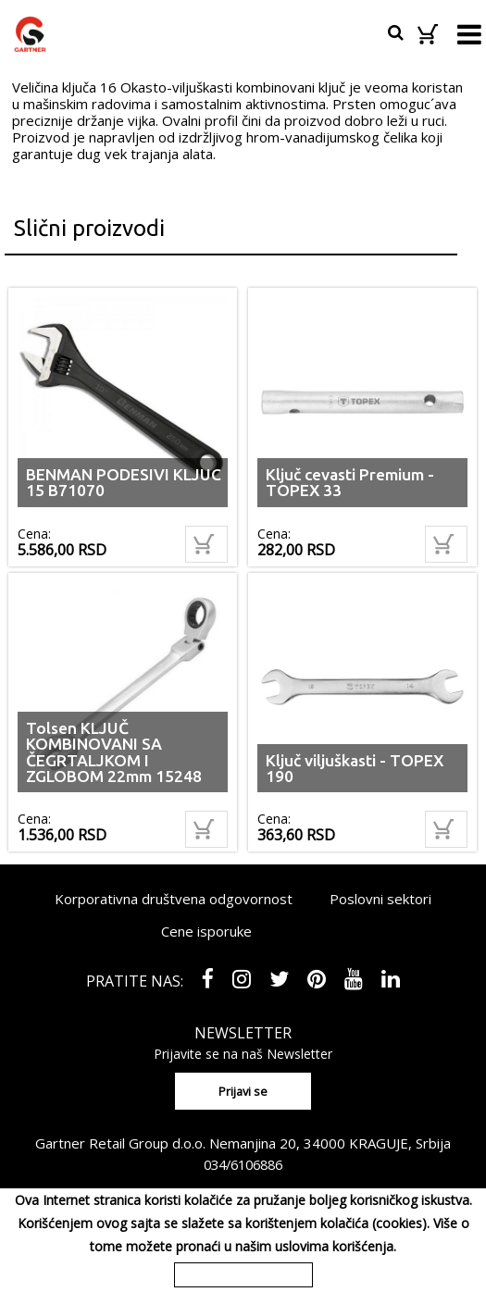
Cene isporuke (206, 931)
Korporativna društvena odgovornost (174, 898)
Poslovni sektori (380, 898)
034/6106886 (243, 1164)
